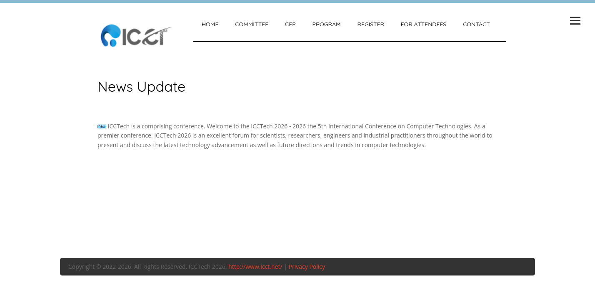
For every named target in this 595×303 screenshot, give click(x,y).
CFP (290, 24)
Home (210, 24)
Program (326, 24)
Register (371, 24)
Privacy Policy (307, 266)
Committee (251, 24)
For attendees (423, 24)
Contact (476, 24)
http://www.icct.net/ (255, 266)
